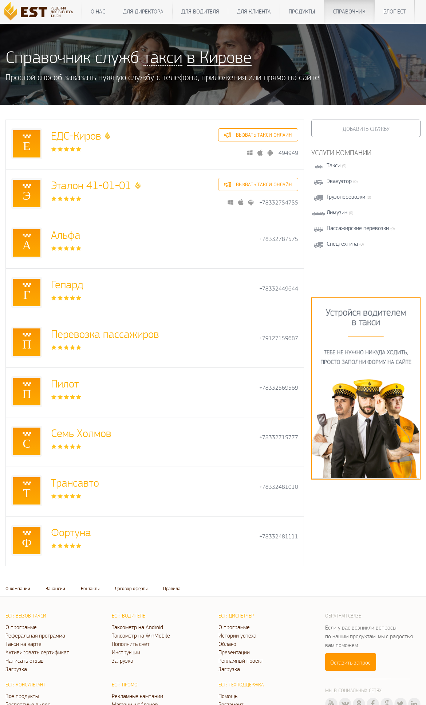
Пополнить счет (131, 643)
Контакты (90, 588)
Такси (333, 165)
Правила (172, 588)
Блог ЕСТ (394, 11)
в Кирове (219, 57)
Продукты (302, 11)
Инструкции (126, 652)
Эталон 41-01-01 (91, 185)
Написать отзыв (24, 660)
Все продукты (22, 696)
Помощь (227, 696)
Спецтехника (342, 244)
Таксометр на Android (137, 627)
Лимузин (337, 212)
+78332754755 (278, 202)
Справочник (349, 11)
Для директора (143, 11)
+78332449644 (278, 288)
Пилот (65, 383)
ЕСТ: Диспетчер (236, 615)
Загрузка (16, 669)
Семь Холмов (81, 433)
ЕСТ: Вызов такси (25, 615)
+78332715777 (278, 437)
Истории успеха (237, 635)
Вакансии (55, 588)
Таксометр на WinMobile (141, 635)
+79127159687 (278, 338)
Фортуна (71, 532)
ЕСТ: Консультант (25, 684)
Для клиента (254, 11)
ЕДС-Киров (76, 135)
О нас (98, 11)
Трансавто (75, 482)
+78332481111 (278, 536)
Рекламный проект (240, 660)
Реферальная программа (35, 635)
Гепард (67, 284)
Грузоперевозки (346, 196)
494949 (288, 152)
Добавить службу (366, 128)
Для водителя (200, 11)
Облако (227, 643)
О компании (17, 588)
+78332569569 (278, 387)
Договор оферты (131, 588)
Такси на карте (23, 643)
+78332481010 (278, 486)
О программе (21, 627)
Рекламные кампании (137, 696)
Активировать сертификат (37, 652)
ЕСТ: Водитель (128, 615)
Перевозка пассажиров (105, 334)
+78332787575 (278, 238)
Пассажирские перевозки (358, 228)
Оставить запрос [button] (350, 662)
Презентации (234, 652)
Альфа (65, 234)
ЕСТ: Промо (125, 684)
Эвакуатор (339, 181)
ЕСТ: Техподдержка (241, 684)
